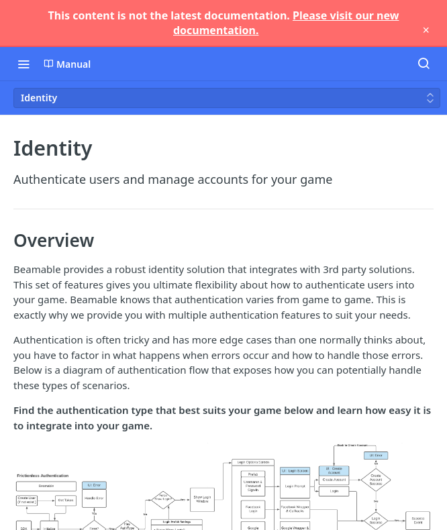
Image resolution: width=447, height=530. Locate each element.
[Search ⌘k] (423, 64)
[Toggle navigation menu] (23, 64)
